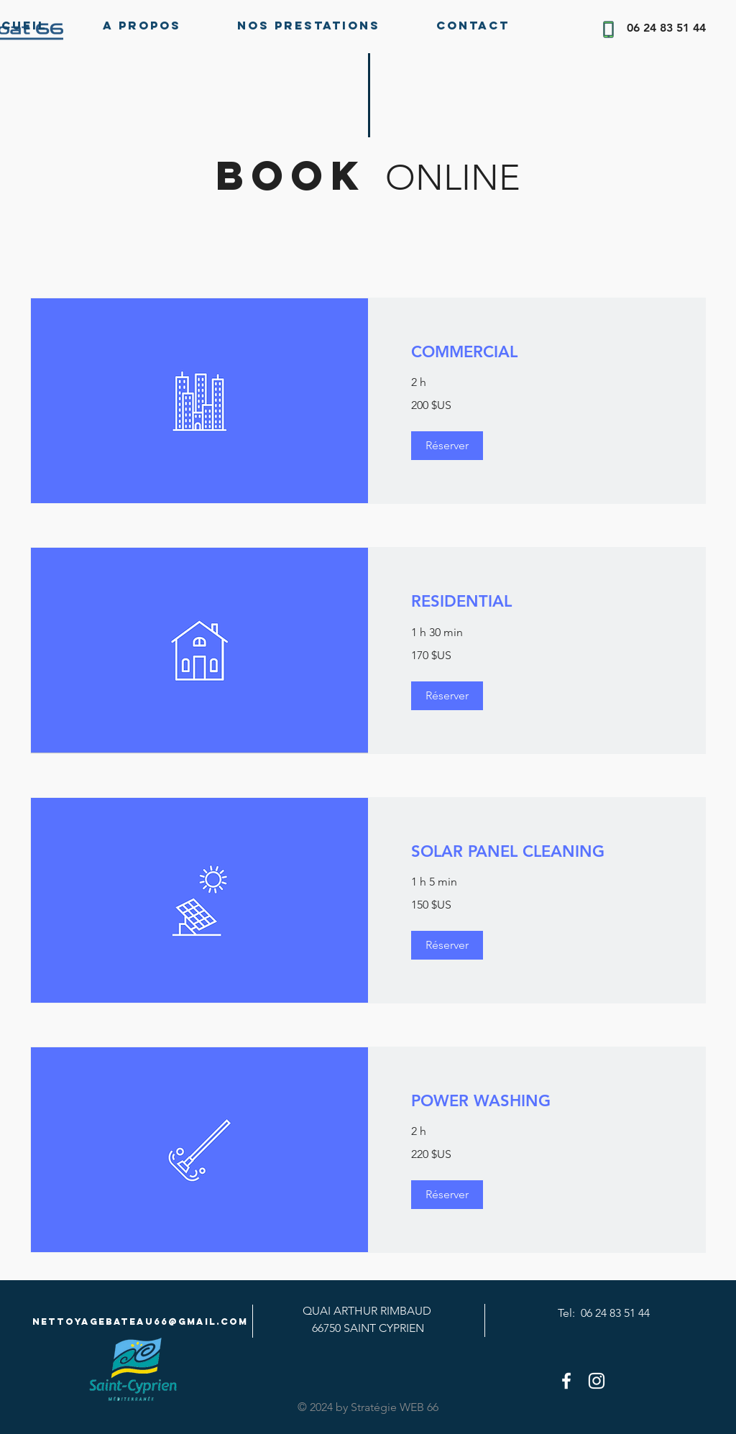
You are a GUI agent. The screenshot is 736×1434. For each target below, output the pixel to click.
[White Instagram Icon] (596, 1381)
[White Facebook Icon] (566, 1381)
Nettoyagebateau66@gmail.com (140, 1321)
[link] (536, 351)
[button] (447, 445)
